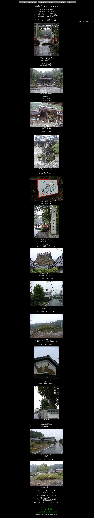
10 (53, 507)
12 (48, 509)
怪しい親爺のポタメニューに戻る (47, 512)
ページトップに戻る (47, 505)
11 (45, 509)
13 (51, 509)
